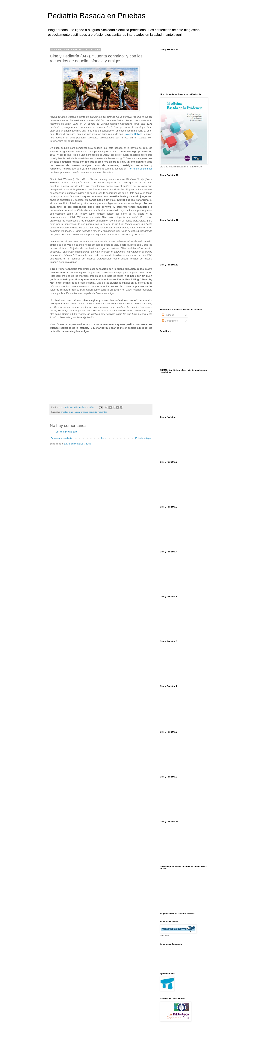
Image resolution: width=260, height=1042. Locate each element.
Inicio (103, 438)
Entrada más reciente (61, 438)
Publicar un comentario (66, 431)
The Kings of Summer (139, 168)
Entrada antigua (143, 438)
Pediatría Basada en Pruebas (97, 16)
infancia (84, 412)
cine (71, 412)
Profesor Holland (133, 134)
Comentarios (170, 321)
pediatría (93, 412)
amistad (64, 412)
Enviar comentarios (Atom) (77, 443)
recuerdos (102, 412)
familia (77, 412)
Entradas (168, 315)
